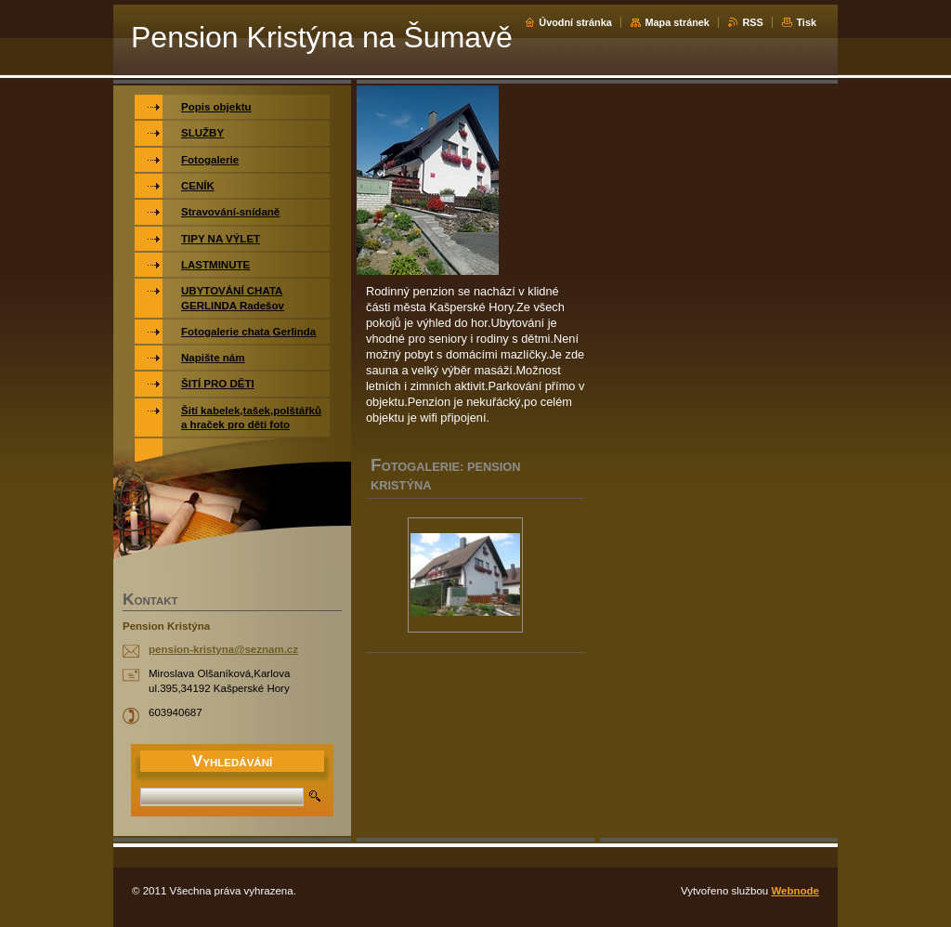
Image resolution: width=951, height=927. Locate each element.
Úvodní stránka (575, 22)
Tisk (806, 22)
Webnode (795, 890)
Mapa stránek (677, 22)
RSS (752, 22)
